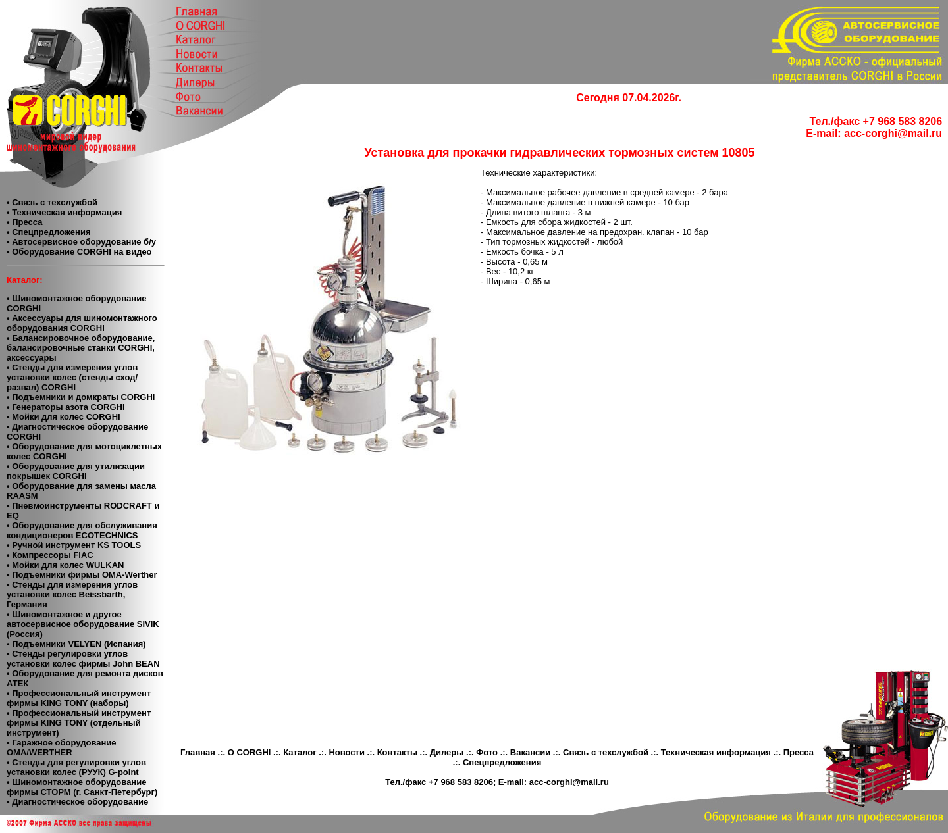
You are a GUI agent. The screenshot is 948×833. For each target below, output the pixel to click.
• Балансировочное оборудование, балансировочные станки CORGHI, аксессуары (81, 348)
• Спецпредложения (48, 232)
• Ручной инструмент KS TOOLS (74, 545)
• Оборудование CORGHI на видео (79, 252)
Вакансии (530, 752)
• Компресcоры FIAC (50, 555)
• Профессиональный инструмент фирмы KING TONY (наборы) (79, 698)
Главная (197, 752)
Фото (487, 752)
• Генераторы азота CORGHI (66, 407)
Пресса (798, 752)
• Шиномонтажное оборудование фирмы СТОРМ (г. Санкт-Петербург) (82, 787)
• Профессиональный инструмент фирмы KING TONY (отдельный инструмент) (79, 723)
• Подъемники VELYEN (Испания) (76, 644)
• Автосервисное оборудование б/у (81, 242)
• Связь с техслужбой (52, 202)
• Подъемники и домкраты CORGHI (81, 397)
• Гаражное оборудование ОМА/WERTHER (62, 747)
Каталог (299, 752)
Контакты (397, 752)
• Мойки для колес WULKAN (65, 565)
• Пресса (24, 222)
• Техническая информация (64, 212)
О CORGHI (249, 752)
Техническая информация (716, 752)
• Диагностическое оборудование (77, 802)
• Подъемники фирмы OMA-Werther (82, 575)
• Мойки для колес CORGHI (63, 417)
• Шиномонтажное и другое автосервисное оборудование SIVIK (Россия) (83, 624)
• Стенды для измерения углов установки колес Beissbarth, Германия (72, 594)
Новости (347, 752)
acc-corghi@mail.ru (893, 133)
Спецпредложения (502, 762)
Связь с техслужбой (605, 752)
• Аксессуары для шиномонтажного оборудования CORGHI (82, 323)
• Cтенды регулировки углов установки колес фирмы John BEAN (83, 659)
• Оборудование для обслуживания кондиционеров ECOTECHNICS (82, 530)
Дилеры (447, 752)
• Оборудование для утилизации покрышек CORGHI (76, 471)
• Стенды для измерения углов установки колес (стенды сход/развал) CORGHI (72, 377)
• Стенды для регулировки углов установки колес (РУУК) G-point (76, 767)
